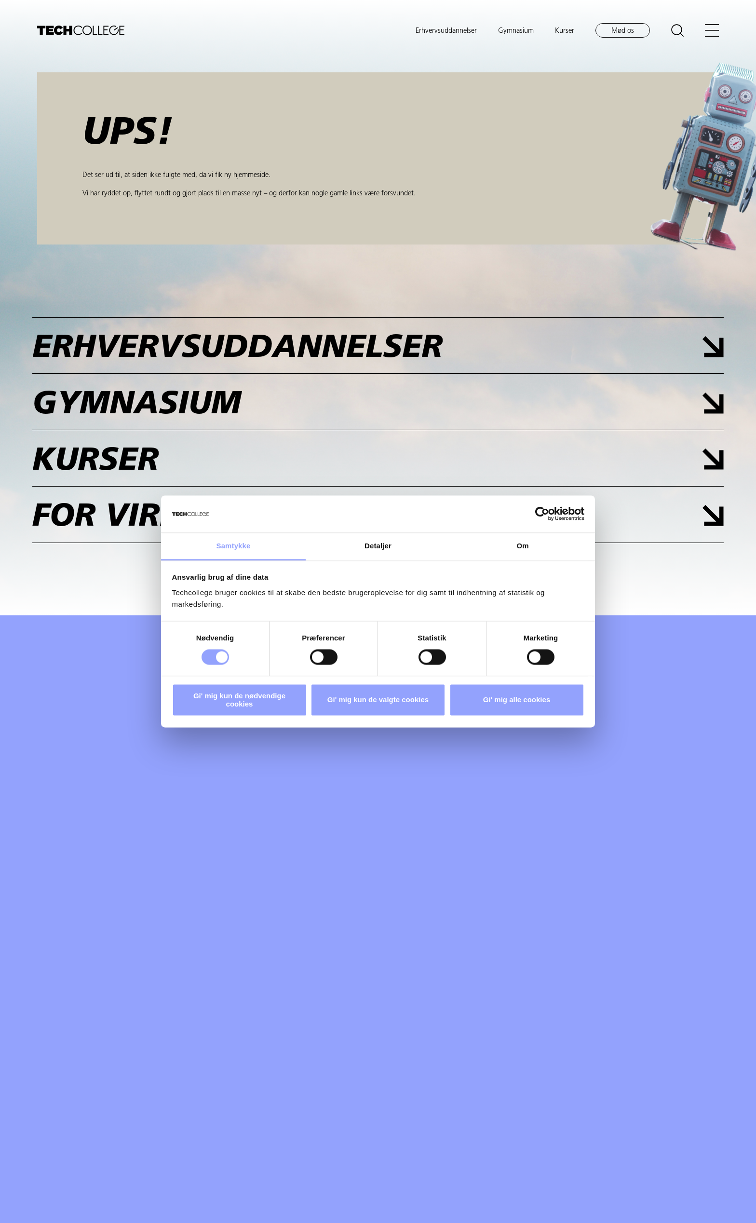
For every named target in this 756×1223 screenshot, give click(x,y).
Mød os (622, 31)
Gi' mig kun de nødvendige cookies (239, 700)
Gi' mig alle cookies (516, 700)
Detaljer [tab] (378, 546)
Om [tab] (522, 546)
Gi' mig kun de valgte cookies (378, 700)
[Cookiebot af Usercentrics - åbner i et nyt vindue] (542, 514)
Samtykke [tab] (233, 546)
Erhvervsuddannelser (446, 31)
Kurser (564, 31)
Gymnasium (516, 31)
